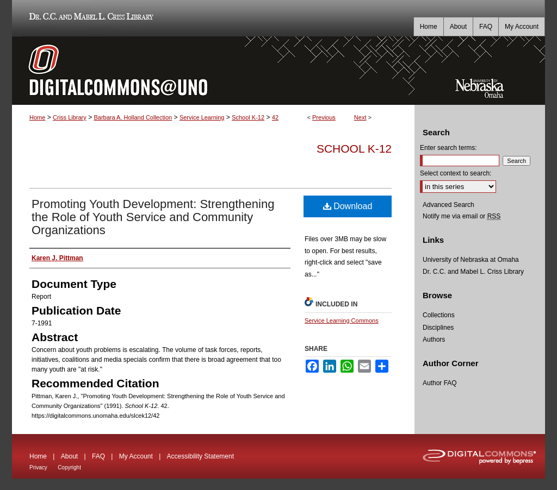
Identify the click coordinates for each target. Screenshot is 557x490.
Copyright (69, 467)
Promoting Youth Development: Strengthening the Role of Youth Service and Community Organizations (153, 217)
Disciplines (438, 327)
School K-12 (248, 117)
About (69, 456)
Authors (434, 339)
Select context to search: (455, 173)
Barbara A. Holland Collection (133, 117)
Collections (439, 315)
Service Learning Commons (342, 320)
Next (360, 117)
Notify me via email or (461, 216)
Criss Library (69, 117)
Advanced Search (448, 205)
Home (37, 117)
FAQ (98, 456)
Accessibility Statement (200, 456)
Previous (324, 117)
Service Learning (202, 117)
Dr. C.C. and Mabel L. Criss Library (89, 18)
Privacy (38, 467)
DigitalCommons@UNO (213, 70)
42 (275, 117)
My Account (136, 456)
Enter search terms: (448, 148)
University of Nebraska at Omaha (471, 259)
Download (348, 206)
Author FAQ (440, 383)
